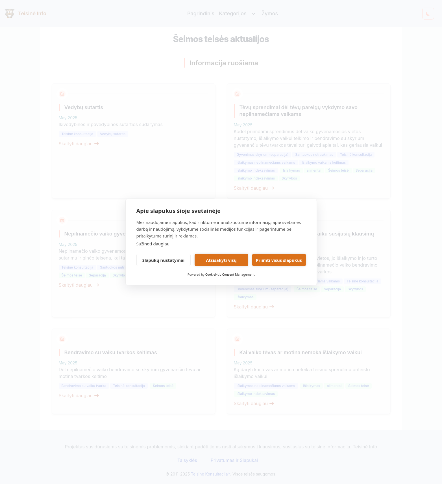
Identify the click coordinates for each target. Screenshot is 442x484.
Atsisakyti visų (221, 260)
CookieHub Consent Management (230, 274)
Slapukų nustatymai (163, 260)
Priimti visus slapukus (279, 260)
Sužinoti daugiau (153, 244)
